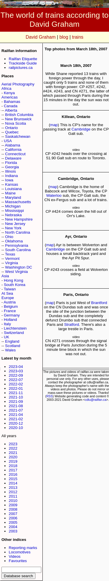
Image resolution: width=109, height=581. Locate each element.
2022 (13, 448)
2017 (13, 470)
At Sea (7, 293)
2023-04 (16, 366)
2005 (13, 522)
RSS (49, 396)
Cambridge (81, 129)
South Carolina (18, 250)
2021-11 (16, 393)
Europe (7, 298)
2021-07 (16, 410)
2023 (13, 444)
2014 (13, 483)
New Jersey (15, 223)
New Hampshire (19, 219)
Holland (10, 319)
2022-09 (16, 375)
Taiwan (10, 289)
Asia (5, 276)
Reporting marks (23, 548)
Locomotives (20, 552)
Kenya (9, 93)
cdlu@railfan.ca (95, 399)
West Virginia (16, 271)
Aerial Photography (17, 84)
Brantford (99, 303)
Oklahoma (14, 241)
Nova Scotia (15, 123)
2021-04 (16, 414)
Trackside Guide (23, 63)
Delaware (13, 158)
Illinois (10, 171)
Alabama (12, 145)
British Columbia (19, 114)
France (10, 311)
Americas (9, 97)
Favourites (18, 561)
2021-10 (16, 397)
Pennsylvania (16, 245)
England (12, 341)
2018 (13, 466)
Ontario (11, 128)
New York (13, 228)
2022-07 (16, 380)
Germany (12, 315)
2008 (13, 509)
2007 (13, 514)
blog (63, 37)
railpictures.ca (21, 67)
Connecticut (15, 154)
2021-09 (16, 401)
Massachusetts (18, 202)
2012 (13, 492)
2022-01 (16, 388)
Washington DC (18, 267)
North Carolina (17, 232)
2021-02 (16, 419)
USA (8, 141)
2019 (13, 461)
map (54, 125)
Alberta (11, 110)
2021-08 (16, 406)
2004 (13, 527)
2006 (13, 518)
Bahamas (12, 101)
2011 (13, 496)
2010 (13, 500)
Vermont (12, 258)
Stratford (71, 324)
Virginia (11, 263)
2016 (13, 474)
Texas (10, 254)
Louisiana (13, 189)
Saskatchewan (18, 136)
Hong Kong (13, 280)
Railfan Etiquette (23, 59)
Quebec (12, 132)
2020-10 (16, 428)
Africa (6, 88)
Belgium (11, 306)
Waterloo (54, 195)
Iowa (9, 180)
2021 (13, 453)
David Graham (41, 37)
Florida (11, 162)
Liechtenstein (15, 328)
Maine (10, 193)
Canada (10, 106)
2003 (13, 531)
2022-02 (16, 384)
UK (6, 337)
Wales (10, 350)
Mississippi (14, 210)
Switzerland (14, 332)
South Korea (14, 285)
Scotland (12, 346)
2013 (13, 487)
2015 (13, 479)
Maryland (13, 197)
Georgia (12, 167)
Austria (9, 302)
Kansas (11, 184)
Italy (7, 324)
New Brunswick (18, 119)
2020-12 (16, 423)
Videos (15, 556)
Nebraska (13, 215)
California (13, 149)
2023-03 (16, 371)
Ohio (9, 237)
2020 (13, 457)
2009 (13, 505)
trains (77, 37)
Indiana (11, 176)
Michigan (13, 206)
